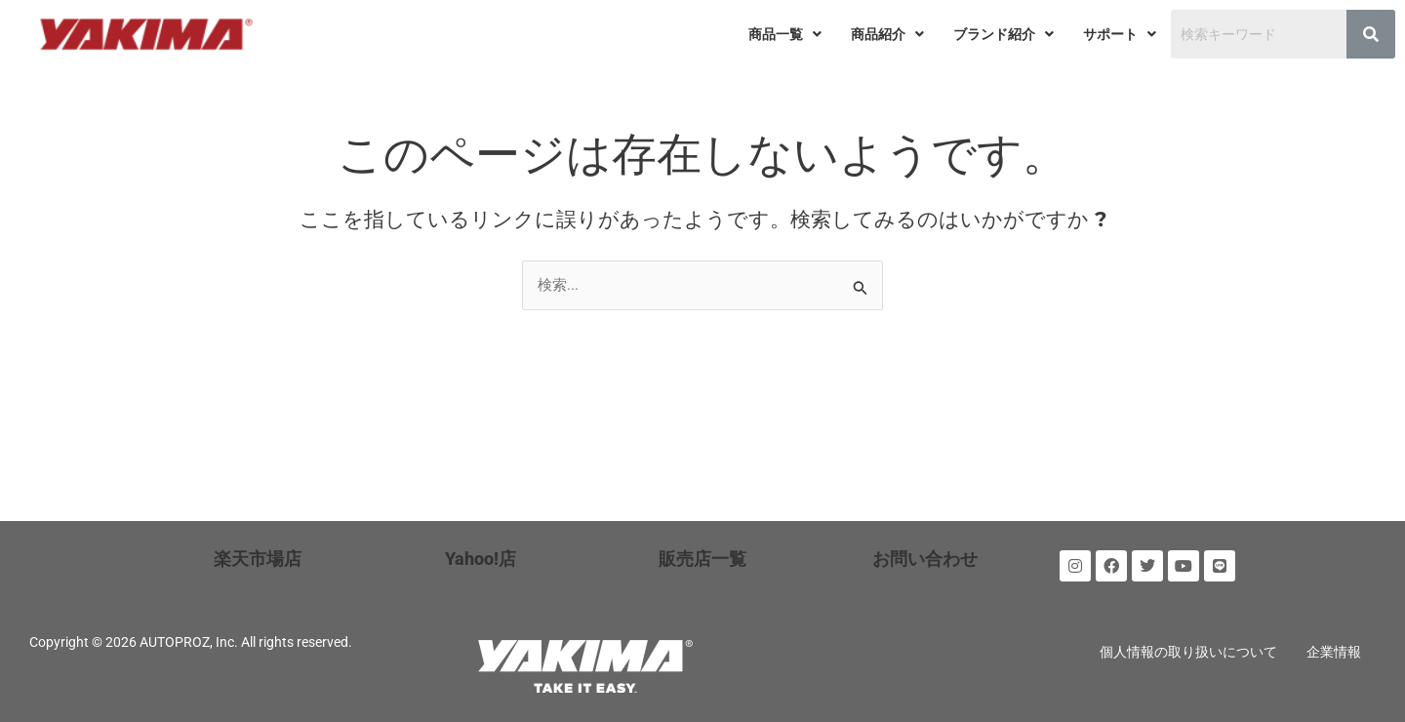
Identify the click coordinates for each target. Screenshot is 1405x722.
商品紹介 (887, 34)
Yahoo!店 (480, 558)
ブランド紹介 (1003, 34)
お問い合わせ (925, 558)
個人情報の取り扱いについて (1188, 652)
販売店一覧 (702, 558)
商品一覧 (785, 34)
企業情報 (1333, 652)
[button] (785, 34)
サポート (1119, 34)
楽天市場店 (257, 558)
